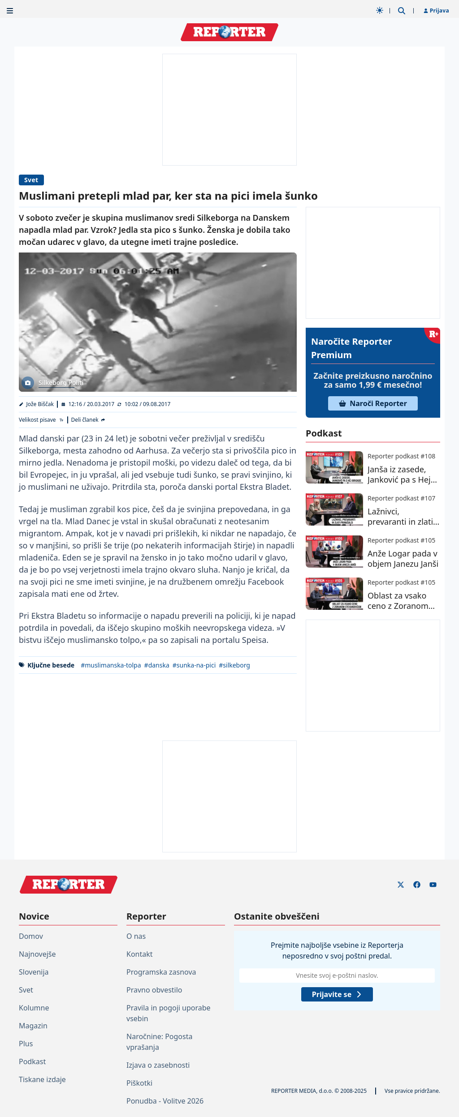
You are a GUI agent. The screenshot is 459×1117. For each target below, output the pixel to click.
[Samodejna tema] (379, 10)
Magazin (33, 1026)
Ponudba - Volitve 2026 (165, 1101)
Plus (26, 1044)
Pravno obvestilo (154, 990)
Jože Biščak (40, 404)
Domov (31, 936)
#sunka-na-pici (194, 665)
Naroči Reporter (373, 403)
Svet (31, 179)
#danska (156, 665)
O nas (136, 936)
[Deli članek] (88, 420)
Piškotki (139, 1083)
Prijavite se (337, 994)
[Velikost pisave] (41, 420)
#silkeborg (234, 665)
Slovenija (34, 972)
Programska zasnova (161, 972)
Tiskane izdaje (42, 1079)
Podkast (32, 1061)
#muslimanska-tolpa (111, 665)
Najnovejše (37, 954)
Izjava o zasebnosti (158, 1065)
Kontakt (139, 954)
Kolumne (34, 1008)
